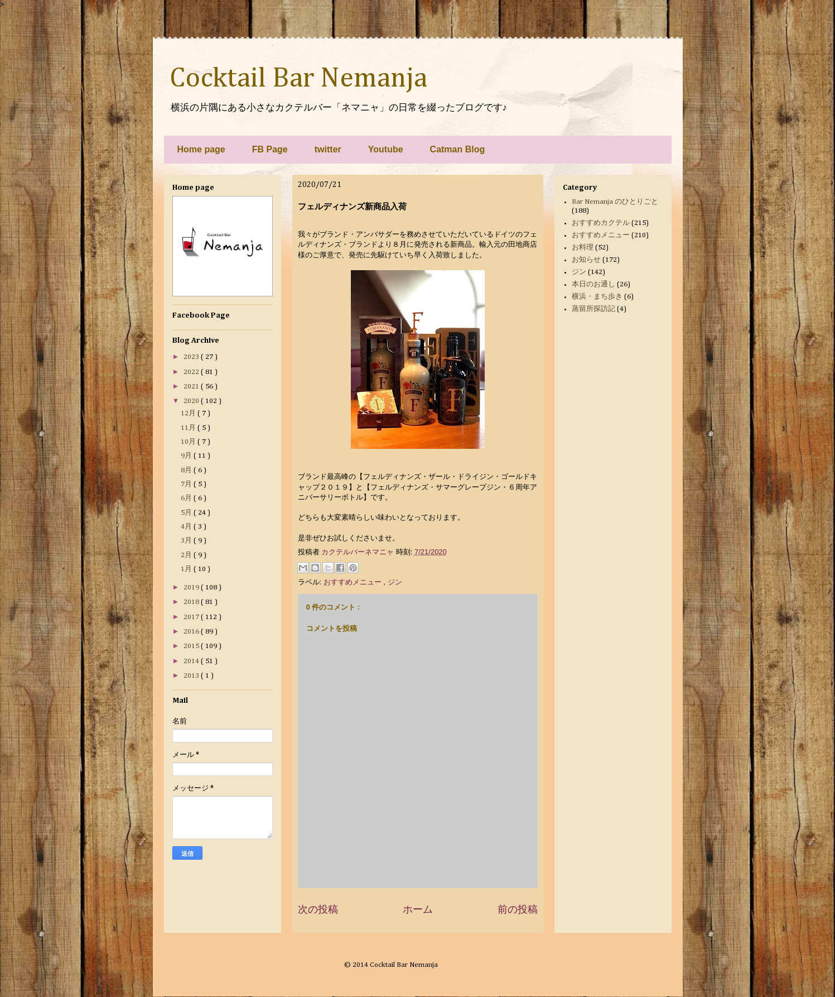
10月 (189, 441)
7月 (187, 484)
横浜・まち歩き (597, 296)
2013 (192, 675)
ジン (395, 582)
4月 (187, 526)
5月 (187, 512)
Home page (201, 149)
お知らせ (586, 259)
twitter (328, 149)
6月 (187, 498)
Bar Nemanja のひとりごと (615, 201)
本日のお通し (593, 284)
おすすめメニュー (354, 582)
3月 (187, 540)
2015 (192, 646)
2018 (192, 602)
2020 (192, 401)
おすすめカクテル (601, 223)
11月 (189, 428)
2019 (192, 587)
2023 (192, 357)
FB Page (270, 149)
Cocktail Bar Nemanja (298, 79)
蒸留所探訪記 (593, 309)
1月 (187, 569)
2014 (192, 661)
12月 (189, 413)
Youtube (385, 149)
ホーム (418, 909)
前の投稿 (518, 909)
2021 (192, 386)
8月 (187, 470)
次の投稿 (318, 909)
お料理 (582, 247)
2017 (192, 617)
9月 (187, 455)
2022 (192, 372)
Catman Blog (457, 149)
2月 (187, 555)
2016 (192, 631)
